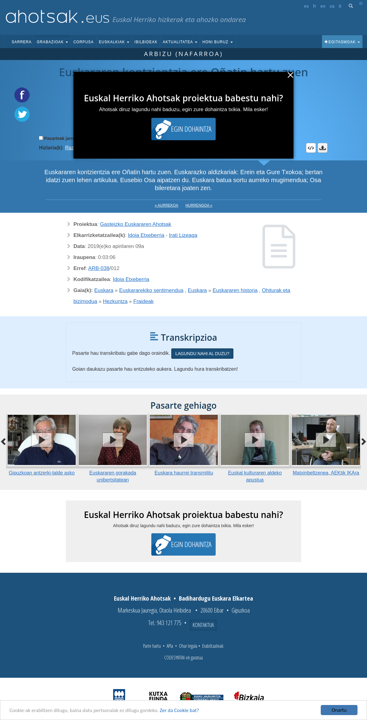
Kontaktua (203, 624)
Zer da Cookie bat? (179, 710)
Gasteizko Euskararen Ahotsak (135, 224)
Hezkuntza (115, 301)
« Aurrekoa (166, 205)
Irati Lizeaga (183, 235)
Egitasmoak (342, 42)
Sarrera (22, 42)
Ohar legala (188, 646)
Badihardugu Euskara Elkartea (216, 598)
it (340, 6)
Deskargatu (322, 148)
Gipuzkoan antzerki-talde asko (41, 472)
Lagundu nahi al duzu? (202, 353)
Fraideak (143, 301)
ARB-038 (98, 268)
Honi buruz (217, 42)
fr (314, 6)
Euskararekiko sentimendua (151, 290)
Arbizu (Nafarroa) (183, 54)
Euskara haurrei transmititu (183, 472)
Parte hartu (152, 646)
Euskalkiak (114, 42)
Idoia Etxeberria (146, 235)
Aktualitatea (180, 42)
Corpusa (83, 42)
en (322, 6)
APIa (170, 646)
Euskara (103, 290)
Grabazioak (52, 42)
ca (332, 6)
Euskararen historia (235, 290)
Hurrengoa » (199, 205)
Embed (311, 148)
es (306, 6)
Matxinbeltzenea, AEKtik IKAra (326, 472)
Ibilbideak (145, 42)
